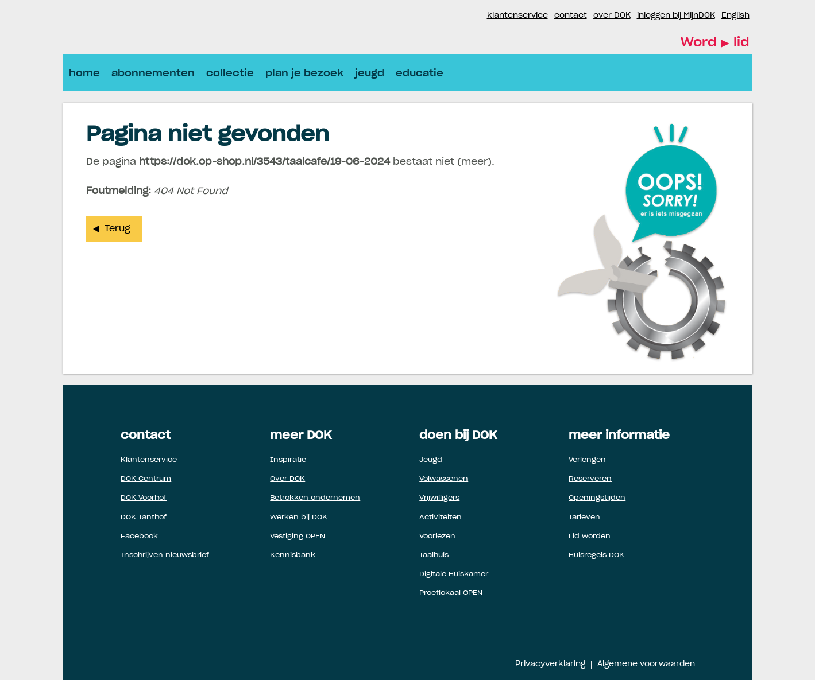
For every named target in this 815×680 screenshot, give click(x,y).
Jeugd (430, 459)
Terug (117, 228)
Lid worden (590, 536)
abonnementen (153, 73)
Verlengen (587, 459)
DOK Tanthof (144, 517)
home (84, 73)
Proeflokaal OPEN (450, 592)
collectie (230, 73)
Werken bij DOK (298, 517)
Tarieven (584, 517)
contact (570, 16)
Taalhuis (434, 554)
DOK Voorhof (144, 497)
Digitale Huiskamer (453, 573)
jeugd (369, 73)
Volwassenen (443, 478)
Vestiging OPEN (297, 536)
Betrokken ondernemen (315, 497)
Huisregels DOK (596, 554)
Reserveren (590, 478)
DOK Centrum (146, 478)
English (735, 16)
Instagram (478, 16)
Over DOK (287, 478)
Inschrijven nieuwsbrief (165, 554)
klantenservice (517, 16)
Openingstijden (597, 497)
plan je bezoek (304, 73)
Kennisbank (292, 554)
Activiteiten (440, 517)
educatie (419, 73)
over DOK (612, 16)
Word (715, 43)
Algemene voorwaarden (646, 664)
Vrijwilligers (439, 497)
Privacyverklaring (550, 664)
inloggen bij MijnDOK (676, 16)
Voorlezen (437, 536)
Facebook (464, 16)
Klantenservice (149, 459)
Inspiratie (288, 459)
